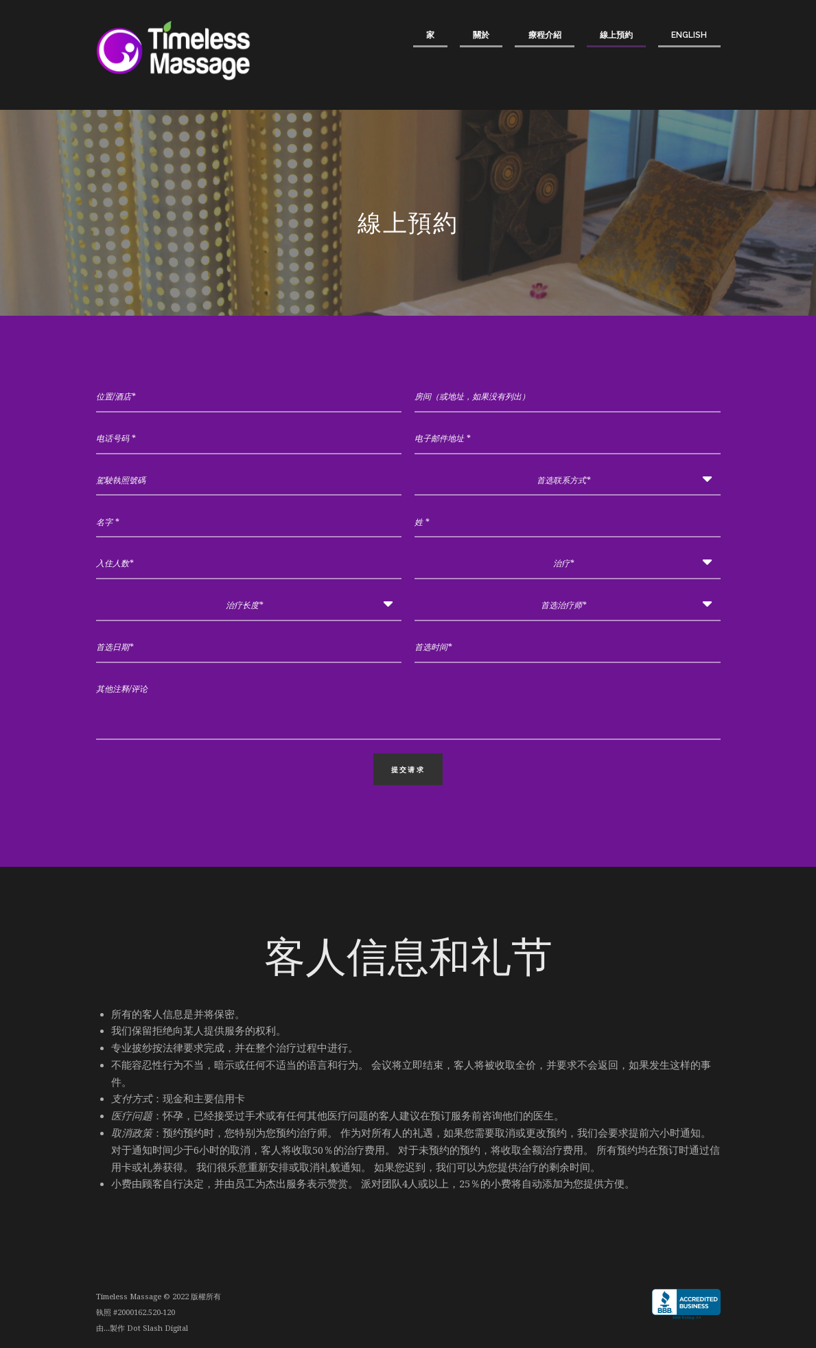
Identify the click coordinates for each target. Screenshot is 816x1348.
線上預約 (616, 35)
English (689, 35)
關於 (481, 35)
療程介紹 (544, 35)
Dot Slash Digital (157, 1328)
